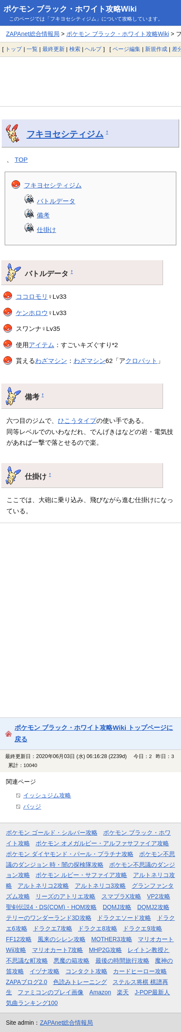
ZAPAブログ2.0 (26, 981)
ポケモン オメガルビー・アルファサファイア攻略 (102, 843)
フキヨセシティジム (65, 134)
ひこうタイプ (77, 420)
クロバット (141, 360)
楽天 (123, 992)
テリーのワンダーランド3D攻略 (49, 917)
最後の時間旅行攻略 (122, 960)
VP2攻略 (158, 896)
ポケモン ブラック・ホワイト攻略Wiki (70, 9)
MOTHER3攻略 (111, 939)
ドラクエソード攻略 (124, 917)
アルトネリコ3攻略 (100, 885)
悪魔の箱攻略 (71, 960)
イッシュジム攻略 (47, 795)
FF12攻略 (19, 939)
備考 (43, 215)
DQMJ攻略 (117, 907)
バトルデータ (56, 201)
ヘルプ (93, 49)
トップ (13, 49)
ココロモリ (32, 296)
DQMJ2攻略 (153, 907)
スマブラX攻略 (121, 896)
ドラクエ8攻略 (97, 928)
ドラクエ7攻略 (52, 928)
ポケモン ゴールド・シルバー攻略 (52, 832)
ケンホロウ (32, 312)
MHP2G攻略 (105, 949)
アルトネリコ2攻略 (43, 885)
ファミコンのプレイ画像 (50, 992)
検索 (74, 49)
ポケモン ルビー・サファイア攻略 (81, 874)
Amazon (100, 992)
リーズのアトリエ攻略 (65, 896)
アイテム (41, 344)
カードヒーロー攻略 (140, 971)
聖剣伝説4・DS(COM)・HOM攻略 (51, 907)
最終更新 (53, 49)
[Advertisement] (90, 81)
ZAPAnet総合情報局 (32, 33)
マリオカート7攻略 (57, 949)
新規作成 (156, 49)
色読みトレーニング (80, 981)
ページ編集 (126, 49)
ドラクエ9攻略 (142, 928)
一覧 (32, 49)
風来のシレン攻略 (62, 939)
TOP (21, 159)
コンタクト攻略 (86, 971)
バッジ (32, 806)
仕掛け (46, 229)
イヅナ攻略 (44, 971)
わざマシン (51, 360)
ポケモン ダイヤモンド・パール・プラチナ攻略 (70, 854)
